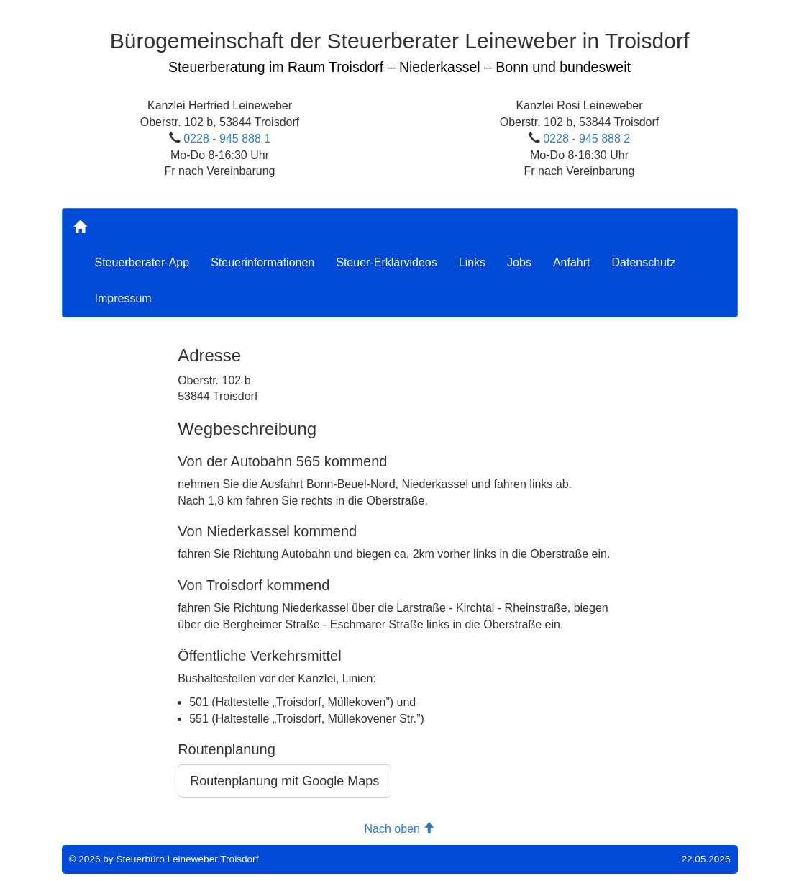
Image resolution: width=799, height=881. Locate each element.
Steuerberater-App (142, 262)
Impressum (123, 298)
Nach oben (400, 829)
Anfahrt (571, 262)
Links (472, 262)
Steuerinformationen (262, 262)
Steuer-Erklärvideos (386, 262)
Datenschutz (643, 262)
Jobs (519, 262)
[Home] (80, 227)
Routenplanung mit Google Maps (284, 781)
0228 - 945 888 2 (586, 138)
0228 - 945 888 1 (226, 138)
